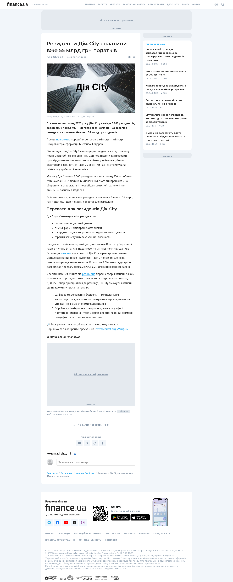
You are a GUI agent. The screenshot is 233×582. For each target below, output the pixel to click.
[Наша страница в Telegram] (49, 522)
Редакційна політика (87, 533)
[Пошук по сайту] (222, 4)
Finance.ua (73, 336)
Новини (90, 4)
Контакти (111, 540)
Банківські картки (134, 4)
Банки (185, 4)
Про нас (50, 533)
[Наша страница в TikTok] (74, 522)
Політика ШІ (112, 533)
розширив (88, 274)
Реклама (144, 533)
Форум (196, 4)
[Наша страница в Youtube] (66, 522)
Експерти (129, 533)
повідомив (63, 139)
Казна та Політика (76, 57)
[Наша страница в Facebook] (57, 522)
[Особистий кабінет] (216, 4)
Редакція (64, 533)
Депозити (173, 4)
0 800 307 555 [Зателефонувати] (40, 5)
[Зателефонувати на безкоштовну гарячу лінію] (66, 514)
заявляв (66, 253)
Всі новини (66, 473)
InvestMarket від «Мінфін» (111, 329)
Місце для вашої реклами (116, 20)
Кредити (115, 4)
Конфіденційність (90, 540)
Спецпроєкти (162, 533)
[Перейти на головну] (17, 4)
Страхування (156, 4)
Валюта (102, 4)
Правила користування (60, 540)
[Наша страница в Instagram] (83, 522)
